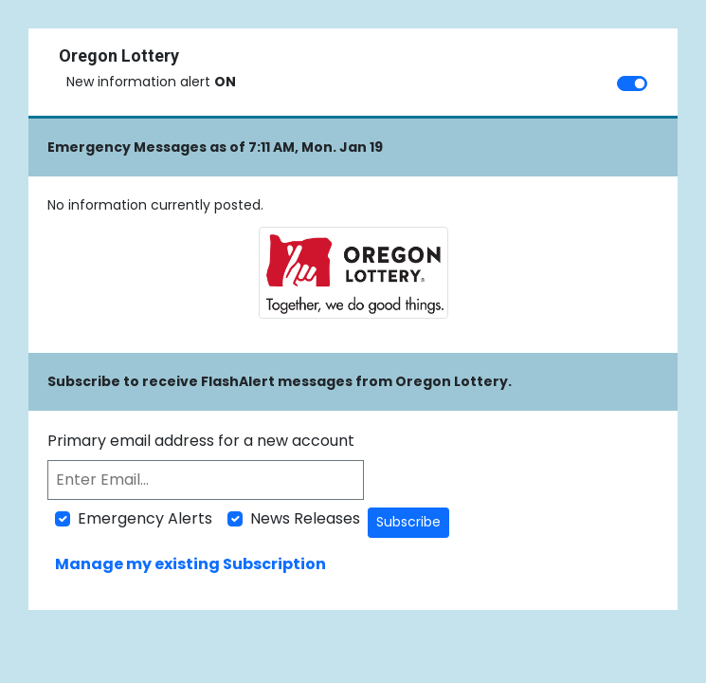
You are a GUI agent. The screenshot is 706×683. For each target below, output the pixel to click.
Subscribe (408, 521)
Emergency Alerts (145, 518)
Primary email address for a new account (200, 441)
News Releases (305, 518)
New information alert (151, 81)
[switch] (632, 83)
